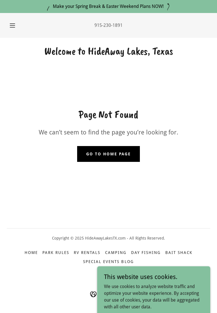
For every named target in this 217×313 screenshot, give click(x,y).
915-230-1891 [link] (108, 25)
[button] (15, 25)
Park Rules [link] (55, 252)
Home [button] (31, 252)
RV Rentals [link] (87, 252)
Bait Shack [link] (178, 252)
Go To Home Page (108, 154)
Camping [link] (116, 252)
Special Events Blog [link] (108, 261)
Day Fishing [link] (146, 252)
